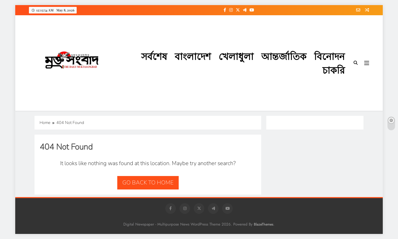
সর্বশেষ (154, 56)
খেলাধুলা (236, 56)
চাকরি (333, 69)
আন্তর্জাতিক (283, 56)
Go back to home (148, 182)
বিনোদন (329, 56)
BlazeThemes (263, 224)
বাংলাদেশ (193, 56)
